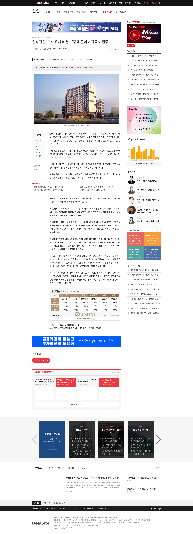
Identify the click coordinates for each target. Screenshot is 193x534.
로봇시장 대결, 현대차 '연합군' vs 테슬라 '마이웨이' (147, 61)
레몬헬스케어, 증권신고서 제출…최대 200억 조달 (146, 84)
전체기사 (156, 468)
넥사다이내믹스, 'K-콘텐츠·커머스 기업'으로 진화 (146, 308)
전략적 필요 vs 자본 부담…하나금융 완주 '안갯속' (136, 241)
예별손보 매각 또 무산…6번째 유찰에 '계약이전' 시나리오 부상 (136, 238)
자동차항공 (81, 11)
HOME (34, 37)
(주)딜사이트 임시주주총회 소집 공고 (56, 501)
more (39, 183)
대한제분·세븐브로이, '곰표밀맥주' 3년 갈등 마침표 (147, 299)
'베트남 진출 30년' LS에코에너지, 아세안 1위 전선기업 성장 (150, 94)
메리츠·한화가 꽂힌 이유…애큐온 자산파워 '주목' (153, 257)
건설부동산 (107, 11)
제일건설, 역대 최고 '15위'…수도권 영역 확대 (49, 190)
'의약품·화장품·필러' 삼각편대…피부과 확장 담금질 (153, 238)
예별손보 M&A (133, 235)
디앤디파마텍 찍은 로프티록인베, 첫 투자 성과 (153, 241)
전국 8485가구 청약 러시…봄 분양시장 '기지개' (146, 80)
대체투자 (63, 3)
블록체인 (94, 3)
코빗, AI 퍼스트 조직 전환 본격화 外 (142, 70)
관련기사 (35, 183)
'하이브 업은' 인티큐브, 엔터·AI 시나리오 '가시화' (146, 89)
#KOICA (37, 153)
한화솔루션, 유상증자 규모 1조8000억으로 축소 (146, 294)
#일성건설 (38, 140)
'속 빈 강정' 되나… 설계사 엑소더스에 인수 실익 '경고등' (136, 243)
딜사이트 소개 (36, 508)
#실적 (36, 146)
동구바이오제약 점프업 (152, 235)
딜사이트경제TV (140, 3)
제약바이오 (94, 11)
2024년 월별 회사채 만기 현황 (143, 164)
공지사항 (36, 503)
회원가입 (114, 372)
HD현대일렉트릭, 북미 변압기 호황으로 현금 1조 (146, 75)
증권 (86, 3)
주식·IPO (50, 468)
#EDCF (37, 150)
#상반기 (37, 143)
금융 (80, 3)
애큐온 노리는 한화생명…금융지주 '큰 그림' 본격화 (153, 255)
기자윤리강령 (50, 508)
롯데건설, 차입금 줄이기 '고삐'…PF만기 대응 (49, 187)
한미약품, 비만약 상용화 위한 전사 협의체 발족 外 (146, 99)
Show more (77, 405)
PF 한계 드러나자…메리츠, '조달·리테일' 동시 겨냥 (153, 252)
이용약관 (63, 508)
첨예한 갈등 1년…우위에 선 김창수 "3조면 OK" (146, 304)
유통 (58, 11)
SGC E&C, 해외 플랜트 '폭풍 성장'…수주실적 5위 (96, 187)
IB (78, 468)
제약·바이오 (61, 468)
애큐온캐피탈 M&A (151, 249)
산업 (55, 3)
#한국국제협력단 (39, 156)
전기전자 (48, 11)
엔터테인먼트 (121, 11)
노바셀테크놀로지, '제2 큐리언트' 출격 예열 (153, 243)
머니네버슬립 (124, 3)
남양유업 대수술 (133, 249)
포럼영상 (112, 3)
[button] (158, 439)
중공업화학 (68, 11)
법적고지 (73, 508)
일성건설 (41, 360)
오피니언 (103, 3)
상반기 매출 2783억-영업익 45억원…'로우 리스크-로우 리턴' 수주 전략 (63, 59)
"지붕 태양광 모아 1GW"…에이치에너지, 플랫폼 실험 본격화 (150, 56)
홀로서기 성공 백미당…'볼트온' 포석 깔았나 (136, 255)
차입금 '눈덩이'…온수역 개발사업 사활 (92, 190)
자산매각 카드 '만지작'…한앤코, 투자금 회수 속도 (136, 252)
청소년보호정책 (102, 508)
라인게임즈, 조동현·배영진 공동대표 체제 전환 (145, 65)
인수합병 (72, 3)
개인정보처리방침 (87, 508)
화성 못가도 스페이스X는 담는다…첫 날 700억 (145, 289)
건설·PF (85, 468)
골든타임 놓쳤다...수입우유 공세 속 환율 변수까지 (136, 257)
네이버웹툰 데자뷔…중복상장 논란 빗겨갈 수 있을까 (147, 280)
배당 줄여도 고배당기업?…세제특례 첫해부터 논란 (147, 270)
